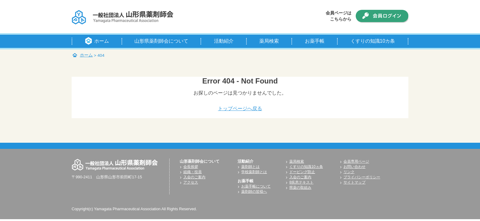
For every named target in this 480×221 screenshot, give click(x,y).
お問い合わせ (354, 167)
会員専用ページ (356, 161)
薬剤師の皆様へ (254, 191)
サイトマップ (354, 182)
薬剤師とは (250, 167)
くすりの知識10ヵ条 (306, 167)
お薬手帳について (256, 186)
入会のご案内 (194, 177)
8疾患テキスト (301, 182)
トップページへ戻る (240, 108)
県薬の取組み (300, 187)
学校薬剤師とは (254, 172)
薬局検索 (296, 161)
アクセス (190, 182)
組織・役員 (192, 172)
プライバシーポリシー (361, 177)
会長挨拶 (190, 167)
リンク (348, 172)
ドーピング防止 (302, 172)
